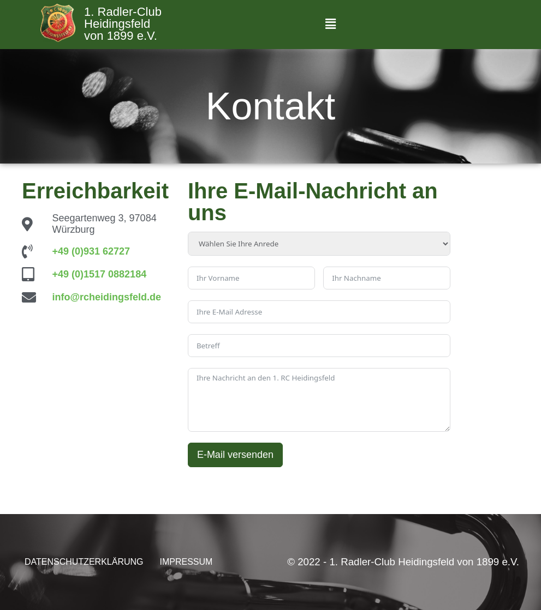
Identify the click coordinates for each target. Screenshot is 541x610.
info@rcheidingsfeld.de (107, 297)
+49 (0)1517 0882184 (99, 274)
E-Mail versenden (235, 454)
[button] (330, 24)
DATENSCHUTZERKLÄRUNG (84, 561)
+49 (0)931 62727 (91, 251)
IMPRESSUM (186, 561)
